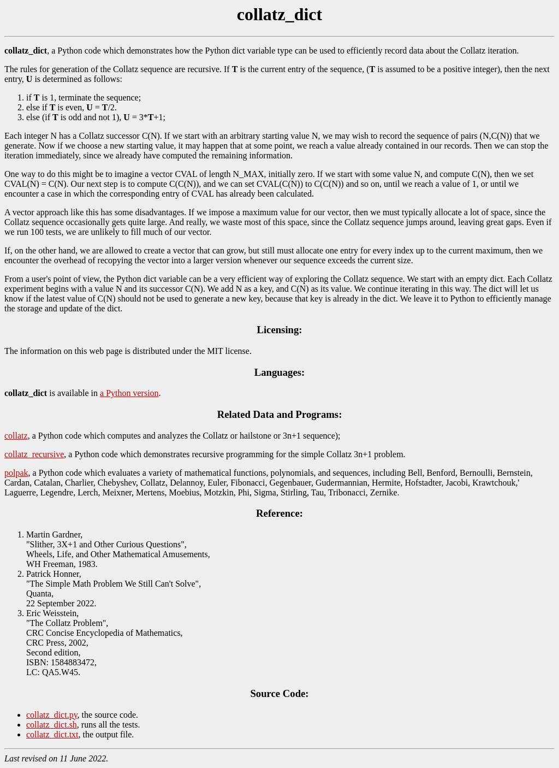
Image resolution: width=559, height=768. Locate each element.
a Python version (129, 393)
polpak (16, 472)
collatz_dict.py (52, 714)
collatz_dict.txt (52, 734)
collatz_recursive (34, 454)
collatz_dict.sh (51, 724)
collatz (16, 435)
